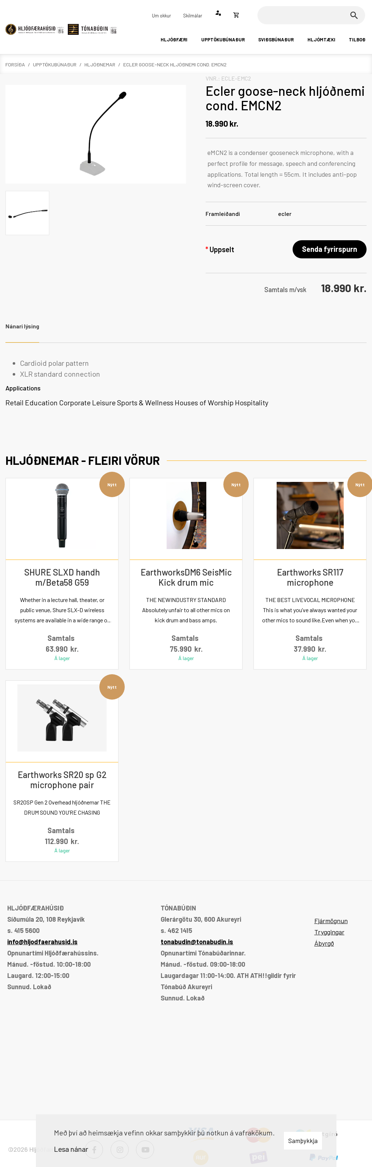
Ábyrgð (324, 943)
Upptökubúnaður (55, 64)
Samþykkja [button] (303, 1140)
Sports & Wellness (145, 402)
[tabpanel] (186, 382)
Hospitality (251, 402)
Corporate (75, 402)
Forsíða (15, 64)
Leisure (104, 402)
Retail (14, 402)
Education (41, 402)
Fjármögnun (331, 921)
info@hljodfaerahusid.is (42, 942)
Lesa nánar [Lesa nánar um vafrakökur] (71, 1149)
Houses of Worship (204, 402)
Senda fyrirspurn (329, 249)
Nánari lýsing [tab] (22, 326)
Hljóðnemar (99, 64)
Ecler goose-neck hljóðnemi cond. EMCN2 (175, 64)
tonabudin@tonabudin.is (197, 942)
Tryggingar (329, 932)
